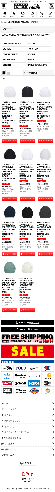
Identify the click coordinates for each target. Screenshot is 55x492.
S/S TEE (31, 43)
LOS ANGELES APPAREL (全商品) (14, 43)
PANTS (30, 59)
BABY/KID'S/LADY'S (37, 65)
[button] (4, 6)
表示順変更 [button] (30, 73)
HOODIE (31, 54)
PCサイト (29, 463)
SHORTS (7, 65)
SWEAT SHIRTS (10, 54)
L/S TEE (7, 49)
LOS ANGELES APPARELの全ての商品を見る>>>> (25, 35)
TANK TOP (32, 49)
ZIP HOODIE (9, 59)
